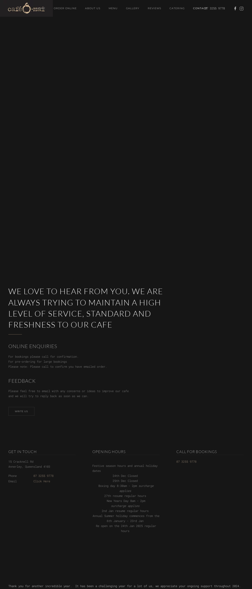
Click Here (41, 481)
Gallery (132, 8)
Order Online (65, 8)
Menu (113, 8)
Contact (200, 8)
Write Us (21, 411)
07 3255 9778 (43, 476)
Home (40, 8)
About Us (92, 8)
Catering (177, 8)
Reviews (154, 8)
